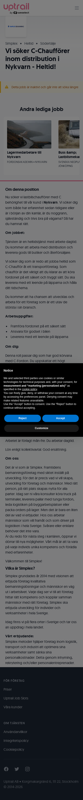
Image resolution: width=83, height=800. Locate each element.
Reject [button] (23, 418)
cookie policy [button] (29, 389)
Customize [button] (41, 428)
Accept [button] (60, 418)
